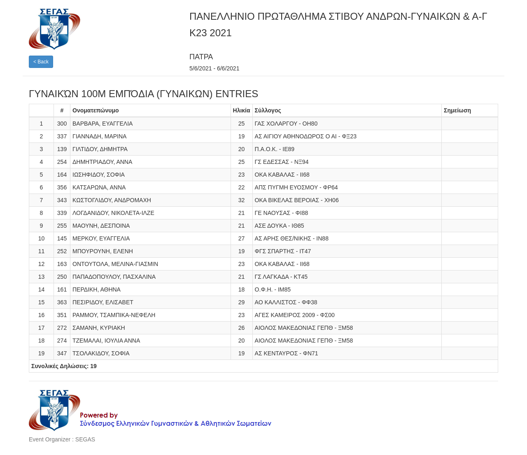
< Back (41, 62)
